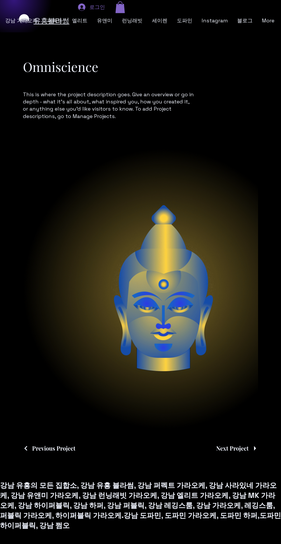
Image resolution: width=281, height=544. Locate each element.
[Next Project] (237, 448)
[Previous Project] (49, 448)
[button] (120, 7)
